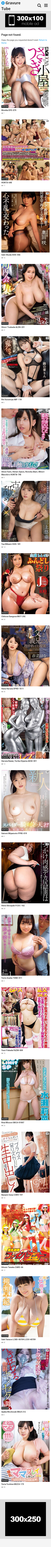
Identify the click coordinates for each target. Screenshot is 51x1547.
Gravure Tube (10, 5)
